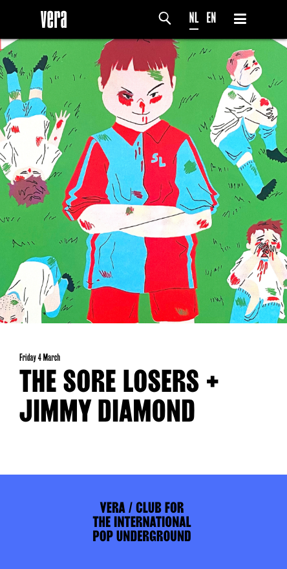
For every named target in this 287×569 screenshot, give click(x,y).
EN (211, 18)
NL (194, 18)
